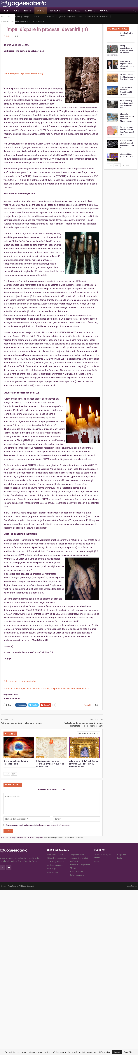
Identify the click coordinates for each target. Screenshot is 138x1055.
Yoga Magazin (52, 872)
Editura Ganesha (76, 872)
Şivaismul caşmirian (67, 17)
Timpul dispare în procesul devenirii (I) (24, 73)
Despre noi (121, 855)
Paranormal (73, 11)
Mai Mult (104, 11)
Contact (97, 861)
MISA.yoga (51, 869)
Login (119, 858)
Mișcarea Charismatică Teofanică (79, 859)
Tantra (27, 11)
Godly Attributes (58, 862)
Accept (117, 1052)
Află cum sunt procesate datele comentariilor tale (63, 837)
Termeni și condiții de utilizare (102, 856)
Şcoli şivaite (50, 17)
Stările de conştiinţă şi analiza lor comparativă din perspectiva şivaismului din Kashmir (47, 688)
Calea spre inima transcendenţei (20, 681)
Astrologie (56, 11)
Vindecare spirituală (54, 865)
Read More (129, 1052)
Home (5, 11)
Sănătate (90, 11)
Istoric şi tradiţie (22, 17)
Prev (6, 774)
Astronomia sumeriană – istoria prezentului (21, 723)
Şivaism (40, 11)
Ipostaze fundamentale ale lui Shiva (94, 17)
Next (14, 774)
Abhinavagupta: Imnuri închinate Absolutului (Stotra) (23, 22)
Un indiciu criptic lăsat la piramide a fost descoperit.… (127, 77)
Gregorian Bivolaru (77, 855)
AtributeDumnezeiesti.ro (56, 858)
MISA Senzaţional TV (55, 855)
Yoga (16, 11)
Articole (37, 17)
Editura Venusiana (77, 875)
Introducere (6, 17)
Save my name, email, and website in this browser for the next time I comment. (37, 825)
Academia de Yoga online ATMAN (80, 866)
